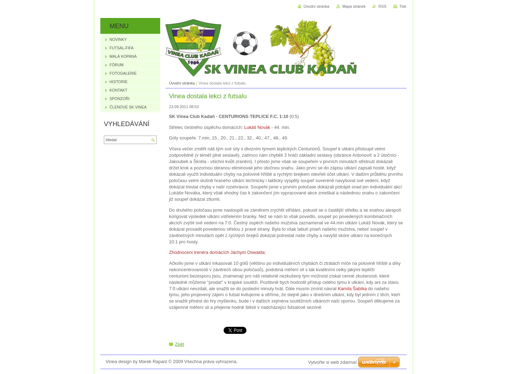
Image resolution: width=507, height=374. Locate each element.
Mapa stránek (353, 6)
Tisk (402, 6)
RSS (382, 6)
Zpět (179, 344)
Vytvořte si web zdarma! (332, 362)
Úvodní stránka (182, 83)
